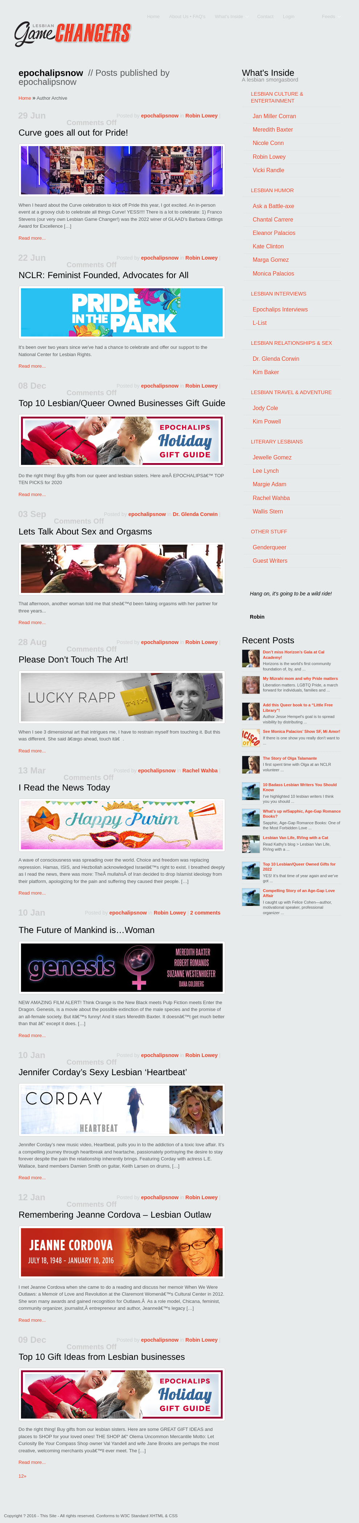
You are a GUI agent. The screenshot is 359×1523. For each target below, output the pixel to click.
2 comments (205, 913)
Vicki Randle (268, 170)
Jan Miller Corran (274, 116)
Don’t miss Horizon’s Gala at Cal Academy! (294, 654)
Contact (265, 16)
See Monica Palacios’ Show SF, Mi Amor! (301, 731)
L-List (260, 323)
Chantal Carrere (273, 219)
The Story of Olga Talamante (290, 758)
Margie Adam (269, 484)
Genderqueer (269, 547)
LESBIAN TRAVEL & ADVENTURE (291, 392)
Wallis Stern (268, 511)
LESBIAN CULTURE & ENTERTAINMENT (277, 97)
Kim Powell (267, 421)
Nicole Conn (268, 143)
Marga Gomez (271, 260)
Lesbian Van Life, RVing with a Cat (295, 837)
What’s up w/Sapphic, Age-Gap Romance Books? (302, 813)
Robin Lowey (201, 116)
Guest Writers (270, 561)
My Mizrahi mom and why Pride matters (300, 678)
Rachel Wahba (200, 770)
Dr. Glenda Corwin (195, 514)
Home (153, 16)
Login (288, 16)
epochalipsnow (159, 116)
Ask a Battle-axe (273, 206)
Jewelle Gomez (272, 457)
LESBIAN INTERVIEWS (278, 294)
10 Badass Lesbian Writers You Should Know (300, 787)
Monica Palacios (273, 274)
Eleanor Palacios (274, 233)
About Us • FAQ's (187, 16)
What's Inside (229, 17)
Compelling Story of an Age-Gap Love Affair (299, 893)
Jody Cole (265, 408)
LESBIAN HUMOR (272, 190)
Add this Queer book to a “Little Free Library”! (298, 707)
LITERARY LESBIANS (277, 442)
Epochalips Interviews (280, 309)
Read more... (32, 238)
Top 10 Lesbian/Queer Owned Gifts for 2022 (299, 866)
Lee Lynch (266, 471)
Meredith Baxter (273, 130)
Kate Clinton (268, 246)
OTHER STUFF (269, 532)
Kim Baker (266, 372)
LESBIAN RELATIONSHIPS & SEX (291, 343)
